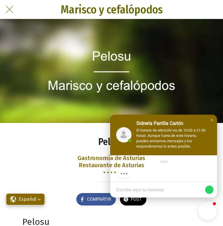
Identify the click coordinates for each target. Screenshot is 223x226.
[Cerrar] (9, 9)
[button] (212, 120)
